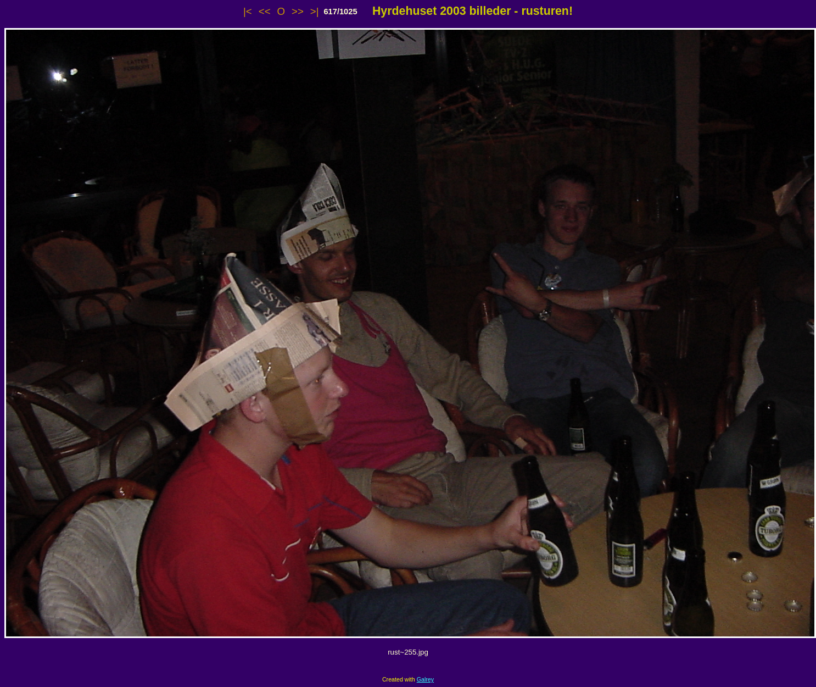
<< (265, 11)
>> (298, 11)
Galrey (425, 679)
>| (314, 11)
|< (247, 11)
